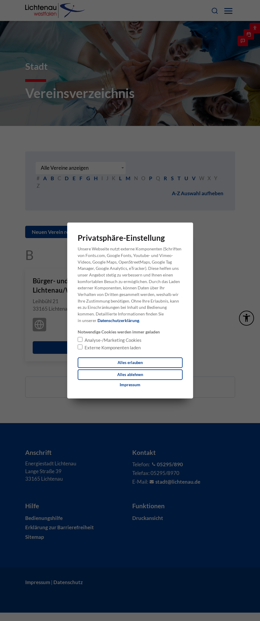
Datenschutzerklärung (118, 320)
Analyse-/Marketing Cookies (113, 339)
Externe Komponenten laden (113, 347)
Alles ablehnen (130, 374)
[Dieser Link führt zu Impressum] (130, 385)
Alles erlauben (130, 362)
